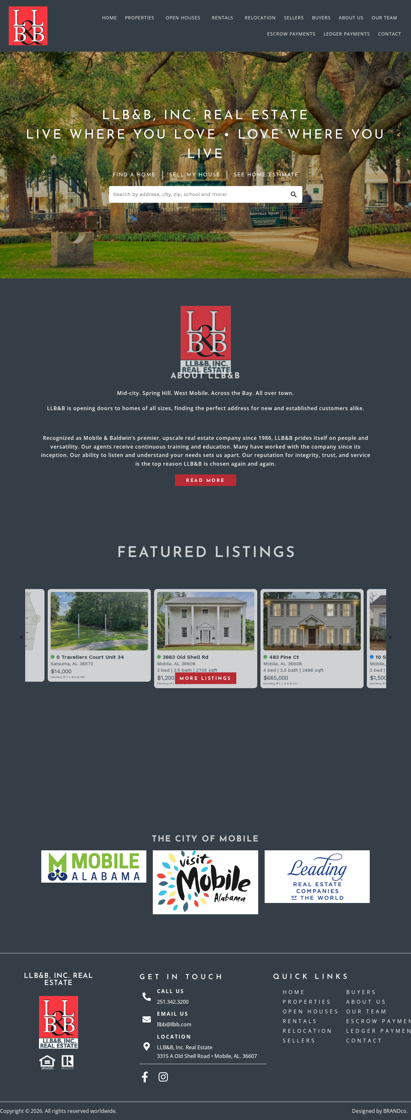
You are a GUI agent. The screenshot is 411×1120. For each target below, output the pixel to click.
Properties (141, 18)
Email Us (173, 1013)
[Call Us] (147, 997)
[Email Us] (147, 1019)
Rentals (224, 18)
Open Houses (185, 18)
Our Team (384, 18)
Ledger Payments (347, 34)
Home (109, 18)
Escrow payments (291, 34)
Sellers (294, 18)
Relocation (260, 18)
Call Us (170, 991)
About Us (351, 18)
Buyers (321, 18)
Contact (389, 34)
